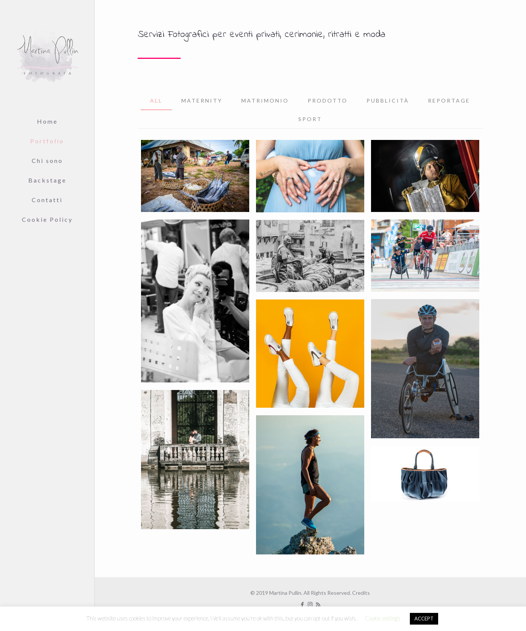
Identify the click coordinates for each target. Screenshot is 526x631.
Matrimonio (265, 100)
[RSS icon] (318, 604)
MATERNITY (201, 100)
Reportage (449, 100)
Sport (310, 119)
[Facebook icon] (302, 604)
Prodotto (328, 100)
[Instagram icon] (310, 604)
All (156, 100)
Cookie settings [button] (382, 618)
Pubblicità (388, 100)
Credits (361, 593)
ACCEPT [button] (424, 619)
